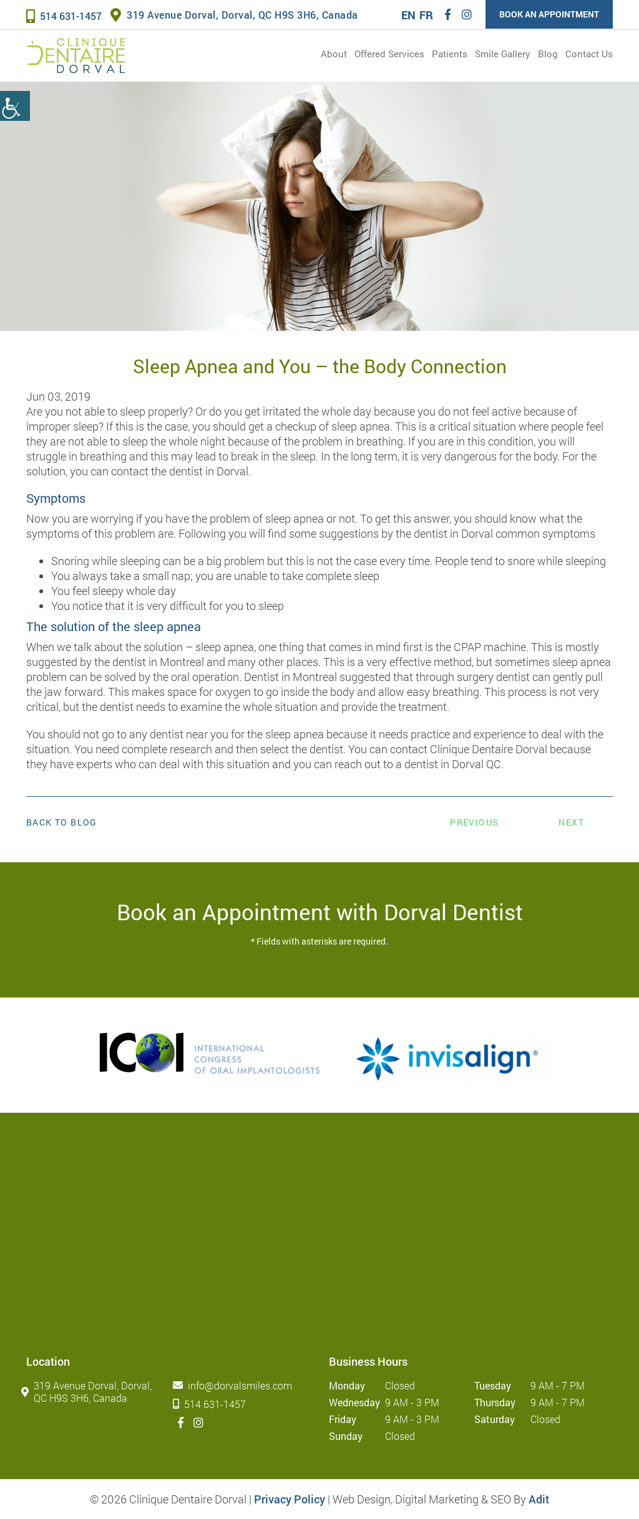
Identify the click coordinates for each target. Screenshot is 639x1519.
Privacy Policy (289, 1499)
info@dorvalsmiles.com (235, 1385)
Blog (548, 53)
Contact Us (589, 53)
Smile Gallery (502, 53)
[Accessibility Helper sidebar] (15, 106)
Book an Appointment (549, 14)
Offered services (389, 53)
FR (426, 14)
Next (571, 822)
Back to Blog (61, 822)
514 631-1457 (64, 15)
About (334, 53)
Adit (539, 1499)
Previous (474, 822)
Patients (449, 53)
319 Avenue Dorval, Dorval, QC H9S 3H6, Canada (234, 14)
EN (408, 14)
